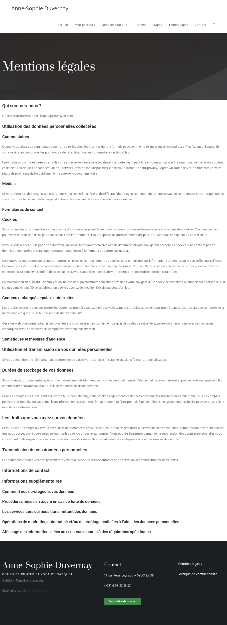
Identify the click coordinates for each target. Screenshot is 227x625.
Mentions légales (189, 564)
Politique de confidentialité (197, 574)
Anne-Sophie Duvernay (39, 8)
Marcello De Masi (37, 590)
